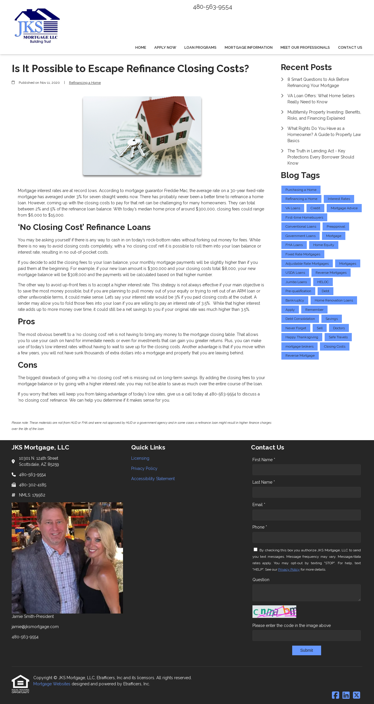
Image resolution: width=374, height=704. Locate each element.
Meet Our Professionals (305, 47)
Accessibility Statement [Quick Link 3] (153, 478)
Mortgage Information (249, 47)
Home (140, 47)
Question (260, 579)
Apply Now (165, 47)
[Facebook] (335, 695)
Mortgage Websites (52, 684)
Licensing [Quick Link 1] (140, 458)
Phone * (259, 527)
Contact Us (350, 47)
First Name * (263, 459)
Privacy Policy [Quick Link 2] (144, 468)
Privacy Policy (289, 569)
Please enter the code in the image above (291, 625)
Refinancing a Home (85, 83)
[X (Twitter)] (356, 695)
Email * (258, 504)
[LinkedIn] (346, 695)
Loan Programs (200, 47)
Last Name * (263, 482)
